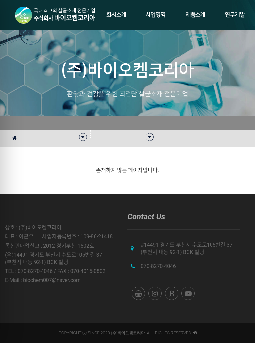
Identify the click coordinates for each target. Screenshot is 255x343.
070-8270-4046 (158, 266)
